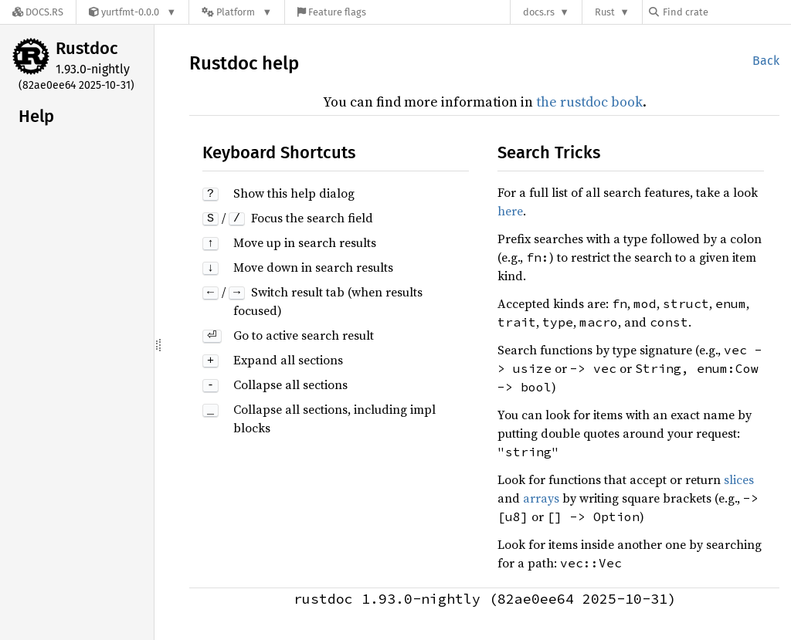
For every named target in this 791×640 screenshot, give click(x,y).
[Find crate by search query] (726, 12)
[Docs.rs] (38, 12)
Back (765, 60)
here (510, 210)
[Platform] (236, 12)
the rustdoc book (589, 101)
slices (739, 479)
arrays (541, 497)
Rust (605, 12)
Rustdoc (87, 48)
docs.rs (539, 12)
